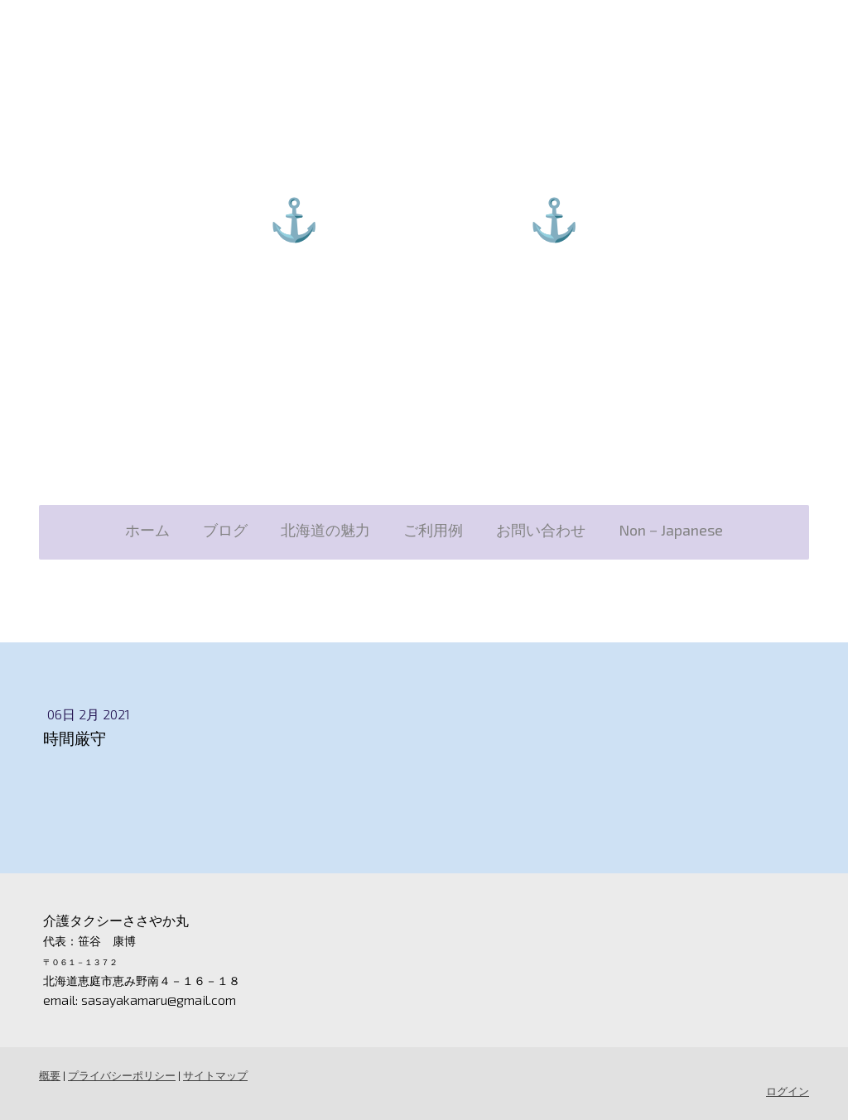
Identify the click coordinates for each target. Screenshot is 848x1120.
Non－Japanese (671, 530)
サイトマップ (215, 1075)
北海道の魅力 (325, 530)
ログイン (787, 1091)
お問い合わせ (540, 530)
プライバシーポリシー (122, 1075)
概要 (49, 1075)
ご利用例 (433, 530)
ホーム (147, 530)
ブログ (225, 530)
